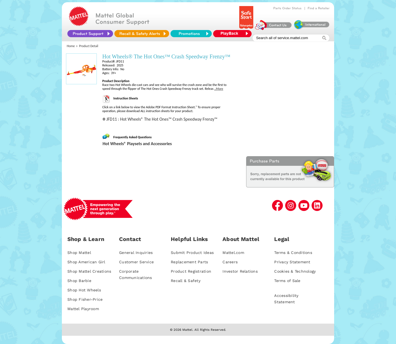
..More (218, 89)
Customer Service (136, 262)
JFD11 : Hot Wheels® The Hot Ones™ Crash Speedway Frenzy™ (162, 119)
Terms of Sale (287, 280)
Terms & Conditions (293, 252)
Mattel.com (233, 252)
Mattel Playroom (83, 309)
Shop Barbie (79, 280)
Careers (230, 262)
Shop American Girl (86, 262)
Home (71, 46)
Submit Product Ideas (192, 252)
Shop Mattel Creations (89, 271)
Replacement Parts (189, 262)
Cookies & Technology (295, 271)
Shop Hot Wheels (84, 290)
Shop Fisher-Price (85, 299)
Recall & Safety (185, 280)
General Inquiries (136, 252)
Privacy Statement (292, 262)
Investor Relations (240, 271)
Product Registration (191, 271)
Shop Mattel (79, 252)
